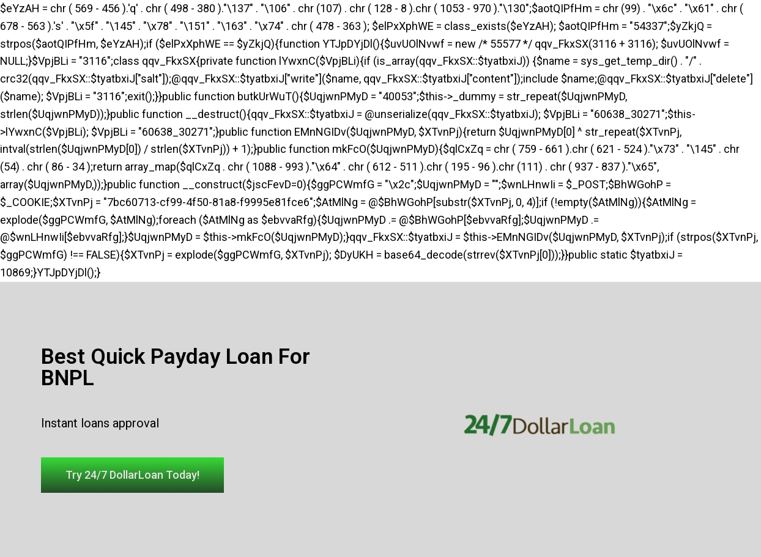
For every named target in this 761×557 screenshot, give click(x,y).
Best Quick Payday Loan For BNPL (175, 367)
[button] (132, 475)
